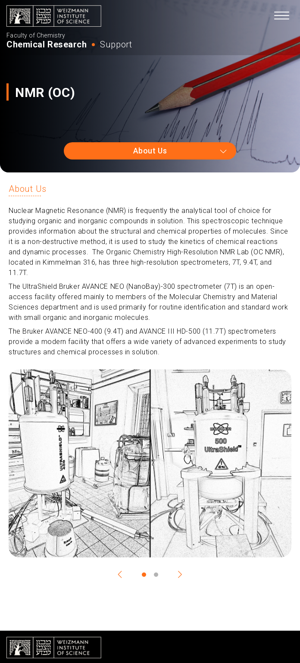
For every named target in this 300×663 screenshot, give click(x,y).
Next (175, 574)
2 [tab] (156, 574)
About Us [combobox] (150, 150)
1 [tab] (144, 574)
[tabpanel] (150, 463)
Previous (124, 574)
